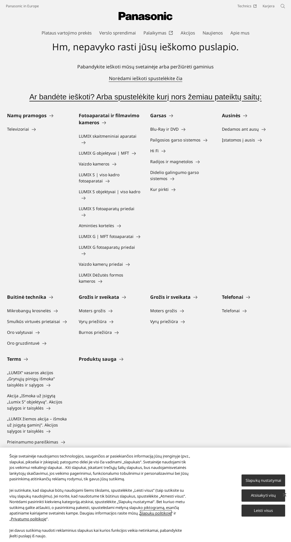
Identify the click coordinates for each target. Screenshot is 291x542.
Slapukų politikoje (155, 513)
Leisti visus (263, 510)
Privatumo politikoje (28, 519)
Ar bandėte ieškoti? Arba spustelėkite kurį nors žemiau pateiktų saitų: (145, 96)
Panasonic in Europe (22, 6)
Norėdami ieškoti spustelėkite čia (145, 78)
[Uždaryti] (284, 495)
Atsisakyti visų (263, 495)
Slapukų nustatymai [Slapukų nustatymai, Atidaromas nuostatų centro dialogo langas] (263, 480)
